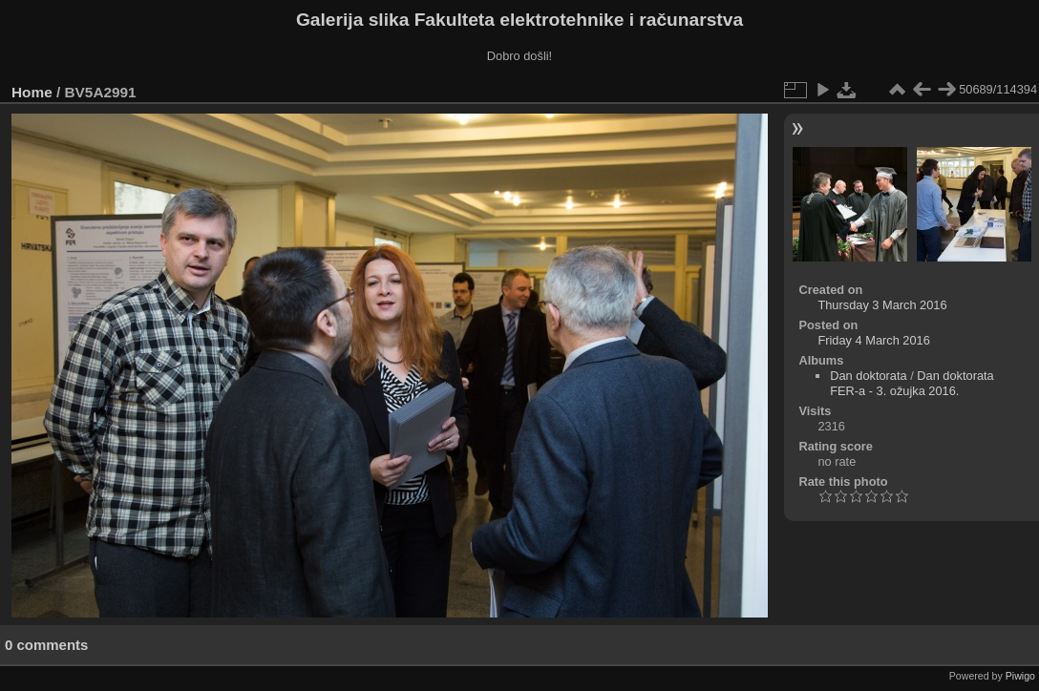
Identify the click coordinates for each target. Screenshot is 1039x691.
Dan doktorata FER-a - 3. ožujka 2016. (911, 383)
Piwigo (1020, 675)
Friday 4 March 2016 (873, 340)
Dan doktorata (868, 375)
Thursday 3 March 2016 (881, 305)
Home (32, 92)
